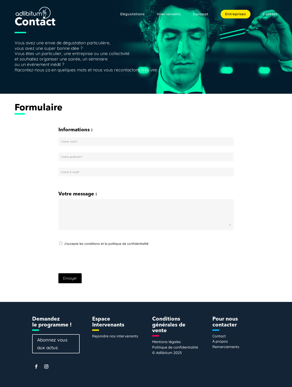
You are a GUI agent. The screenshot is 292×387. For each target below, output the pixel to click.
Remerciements (225, 346)
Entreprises (235, 14)
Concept (200, 14)
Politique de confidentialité (175, 347)
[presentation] (93, 261)
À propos (220, 341)
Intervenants (169, 14)
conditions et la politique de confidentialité (116, 244)
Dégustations (132, 14)
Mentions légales (166, 341)
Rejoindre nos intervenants (115, 336)
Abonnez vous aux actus (52, 343)
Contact (270, 14)
